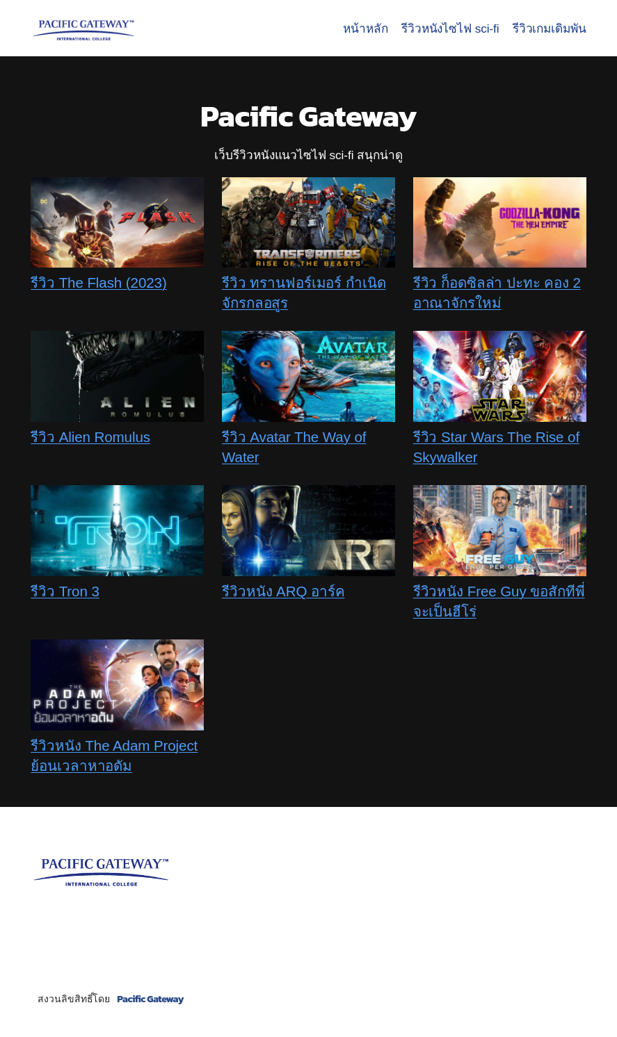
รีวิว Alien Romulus (90, 437)
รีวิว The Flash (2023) (98, 283)
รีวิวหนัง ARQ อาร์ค (283, 591)
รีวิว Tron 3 (65, 591)
